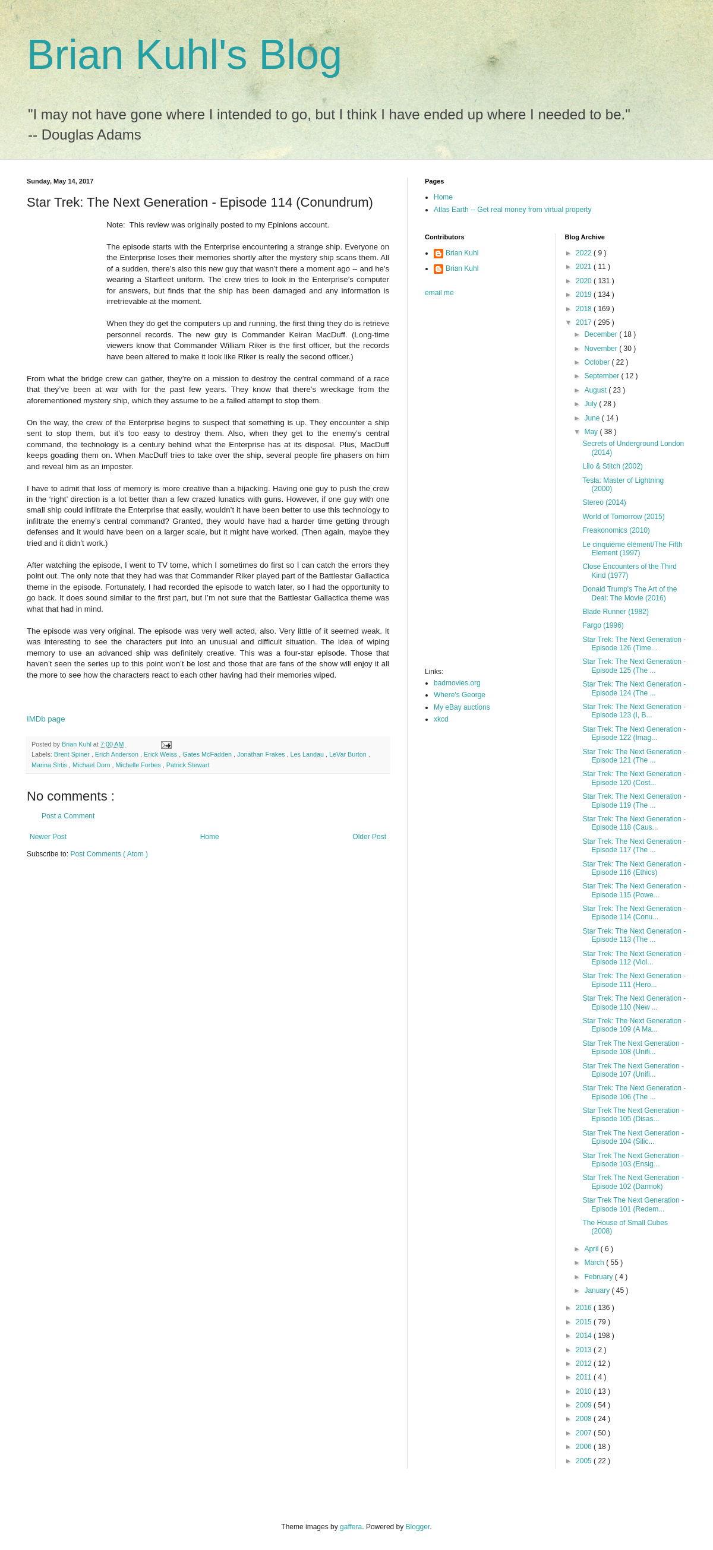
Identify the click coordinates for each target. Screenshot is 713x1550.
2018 (585, 309)
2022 (585, 253)
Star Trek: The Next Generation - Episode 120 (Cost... (634, 778)
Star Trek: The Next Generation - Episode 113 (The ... (634, 935)
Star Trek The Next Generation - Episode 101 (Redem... (633, 1204)
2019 (585, 294)
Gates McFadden (208, 754)
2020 (585, 281)
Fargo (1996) (602, 625)
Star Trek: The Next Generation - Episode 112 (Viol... (634, 958)
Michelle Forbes (139, 764)
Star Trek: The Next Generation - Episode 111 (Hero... (634, 980)
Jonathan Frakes (261, 754)
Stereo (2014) (604, 502)
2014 (585, 1335)
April (592, 1249)
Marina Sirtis (50, 764)
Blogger (418, 1527)
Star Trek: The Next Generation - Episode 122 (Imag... (634, 733)
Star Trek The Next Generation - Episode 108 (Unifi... (633, 1047)
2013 (585, 1350)
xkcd (441, 719)
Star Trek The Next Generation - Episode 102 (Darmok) (633, 1181)
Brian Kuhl (462, 253)
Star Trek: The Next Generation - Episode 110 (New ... (634, 1002)
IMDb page (46, 718)
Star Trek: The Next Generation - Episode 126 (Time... (634, 643)
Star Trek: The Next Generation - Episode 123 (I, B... (634, 711)
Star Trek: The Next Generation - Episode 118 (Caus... (634, 823)
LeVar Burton (348, 754)
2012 (585, 1363)
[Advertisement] (472, 486)
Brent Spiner (73, 754)
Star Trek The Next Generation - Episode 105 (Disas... (633, 1114)
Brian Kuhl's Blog (184, 54)
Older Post (369, 837)
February (599, 1277)
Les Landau (308, 754)
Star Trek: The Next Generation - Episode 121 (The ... (634, 756)
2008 (585, 1419)
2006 (585, 1447)
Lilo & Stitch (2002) (612, 466)
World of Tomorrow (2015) (623, 517)
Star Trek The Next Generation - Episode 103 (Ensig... (633, 1160)
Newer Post (48, 837)
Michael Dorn (92, 764)
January (597, 1290)
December (601, 334)
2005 (585, 1461)
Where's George (459, 695)
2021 (585, 266)
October (597, 362)
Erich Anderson (117, 754)
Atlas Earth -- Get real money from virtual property (512, 209)
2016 (585, 1308)
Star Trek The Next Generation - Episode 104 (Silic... (633, 1137)
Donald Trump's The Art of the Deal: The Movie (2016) (629, 593)
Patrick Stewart (188, 764)
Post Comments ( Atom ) (109, 854)
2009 (585, 1405)
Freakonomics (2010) (615, 530)
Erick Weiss (161, 754)
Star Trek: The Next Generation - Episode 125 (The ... (634, 665)
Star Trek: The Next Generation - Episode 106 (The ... (634, 1092)
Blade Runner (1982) (615, 612)
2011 (585, 1377)
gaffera (351, 1527)
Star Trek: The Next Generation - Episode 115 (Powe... (634, 890)
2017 (585, 322)
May (592, 432)
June (592, 418)
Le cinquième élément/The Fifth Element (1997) (632, 548)
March (595, 1262)
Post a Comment (68, 816)
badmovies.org (457, 683)
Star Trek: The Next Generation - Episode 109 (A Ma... (634, 1025)
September (602, 376)
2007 (585, 1433)
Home (209, 837)
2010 (585, 1391)
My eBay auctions (462, 707)
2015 (585, 1322)
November (601, 348)
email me (439, 293)
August (596, 390)
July (591, 404)
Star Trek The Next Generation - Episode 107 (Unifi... (633, 1070)
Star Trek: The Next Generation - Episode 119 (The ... (634, 800)
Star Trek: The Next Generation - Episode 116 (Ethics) (634, 868)
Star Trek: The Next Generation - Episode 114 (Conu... (634, 912)
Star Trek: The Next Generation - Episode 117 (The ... (634, 845)
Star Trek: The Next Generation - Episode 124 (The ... (634, 688)
